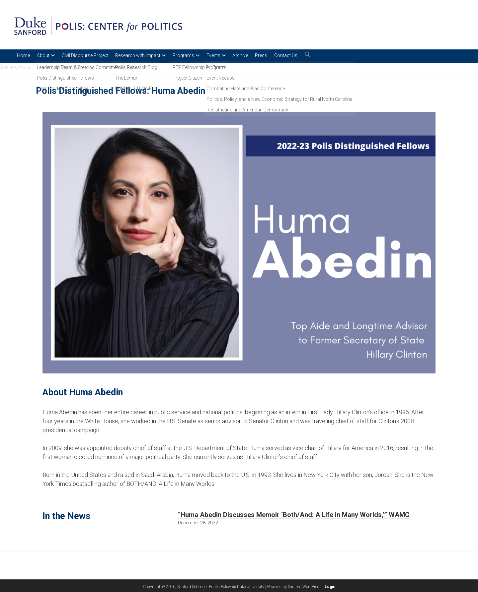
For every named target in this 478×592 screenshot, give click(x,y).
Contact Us (310, 55)
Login (330, 585)
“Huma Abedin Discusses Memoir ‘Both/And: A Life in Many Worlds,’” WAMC (294, 513)
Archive (259, 55)
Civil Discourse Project (91, 55)
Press (283, 55)
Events (229, 55)
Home (23, 55)
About (46, 55)
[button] (335, 56)
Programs (195, 55)
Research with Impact (147, 55)
